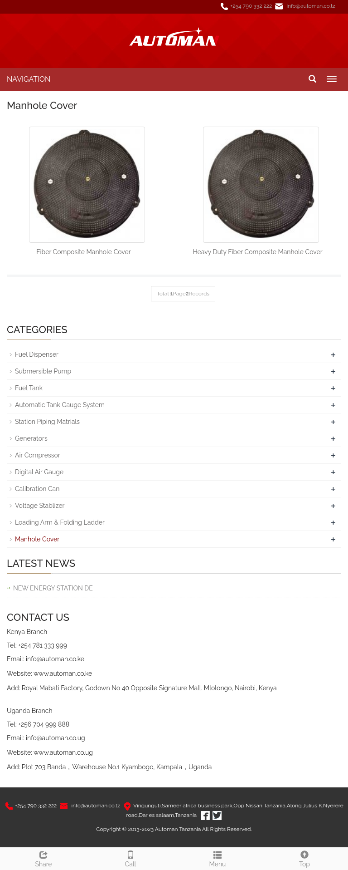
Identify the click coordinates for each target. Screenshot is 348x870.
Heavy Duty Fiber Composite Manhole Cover (257, 252)
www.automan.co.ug (63, 752)
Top (304, 858)
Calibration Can (37, 488)
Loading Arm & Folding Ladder (60, 522)
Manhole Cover (37, 539)
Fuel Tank (29, 388)
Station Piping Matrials (47, 421)
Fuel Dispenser (36, 354)
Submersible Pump (43, 371)
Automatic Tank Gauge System (60, 404)
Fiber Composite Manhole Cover (83, 252)
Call (130, 858)
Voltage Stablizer (40, 505)
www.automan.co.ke (63, 673)
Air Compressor (37, 455)
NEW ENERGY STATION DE (53, 588)
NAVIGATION (28, 79)
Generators (31, 438)
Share (43, 858)
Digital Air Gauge (39, 472)
